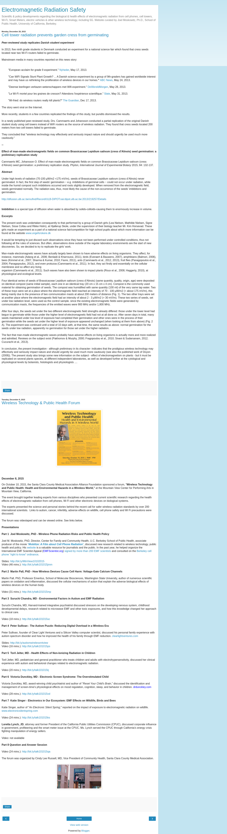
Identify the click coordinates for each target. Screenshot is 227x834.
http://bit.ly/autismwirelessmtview (29, 642)
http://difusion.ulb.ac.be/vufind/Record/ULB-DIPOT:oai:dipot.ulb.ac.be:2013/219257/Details (54, 199)
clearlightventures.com (125, 636)
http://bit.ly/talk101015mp (36, 591)
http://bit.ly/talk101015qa (36, 751)
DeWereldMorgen (98, 86)
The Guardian (71, 100)
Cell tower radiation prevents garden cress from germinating (55, 35)
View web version (79, 825)
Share (7, 390)
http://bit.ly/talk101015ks (36, 717)
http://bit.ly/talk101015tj (35, 670)
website (31, 547)
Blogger (85, 830)
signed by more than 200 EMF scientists (88, 551)
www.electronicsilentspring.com (20, 710)
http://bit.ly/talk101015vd (36, 693)
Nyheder (64, 69)
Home (79, 818)
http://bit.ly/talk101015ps (36, 646)
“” (56, 544)
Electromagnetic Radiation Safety (44, 10)
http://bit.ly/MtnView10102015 (27, 561)
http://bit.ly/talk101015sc (36, 619)
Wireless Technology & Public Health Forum (41, 403)
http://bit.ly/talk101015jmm (37, 564)
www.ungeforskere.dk (38, 233)
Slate (107, 93)
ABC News (106, 80)
